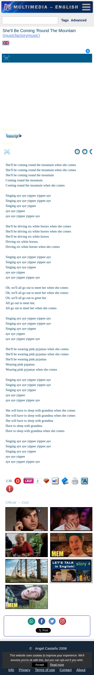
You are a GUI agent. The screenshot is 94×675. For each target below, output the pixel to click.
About (80, 670)
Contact (66, 670)
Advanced (79, 20)
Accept (39, 664)
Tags (65, 20)
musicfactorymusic (21, 35)
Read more (57, 664)
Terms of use (45, 670)
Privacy (24, 670)
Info (11, 670)
